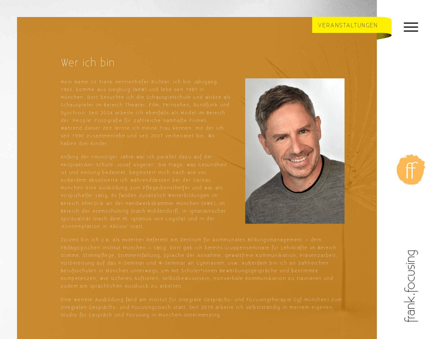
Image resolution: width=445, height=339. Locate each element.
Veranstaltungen (348, 25)
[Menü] (411, 28)
